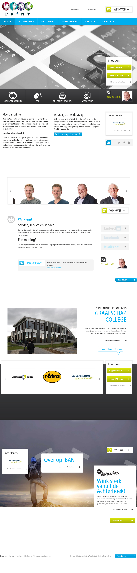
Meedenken (70, 21)
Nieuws (90, 21)
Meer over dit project (112, 340)
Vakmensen (26, 21)
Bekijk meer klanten (119, 130)
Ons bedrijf (75, 9)
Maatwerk (48, 21)
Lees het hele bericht (66, 467)
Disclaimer (3, 556)
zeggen (41, 247)
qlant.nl (85, 556)
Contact (108, 21)
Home (7, 21)
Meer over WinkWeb (117, 82)
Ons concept (92, 9)
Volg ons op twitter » (54, 267)
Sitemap (11, 556)
